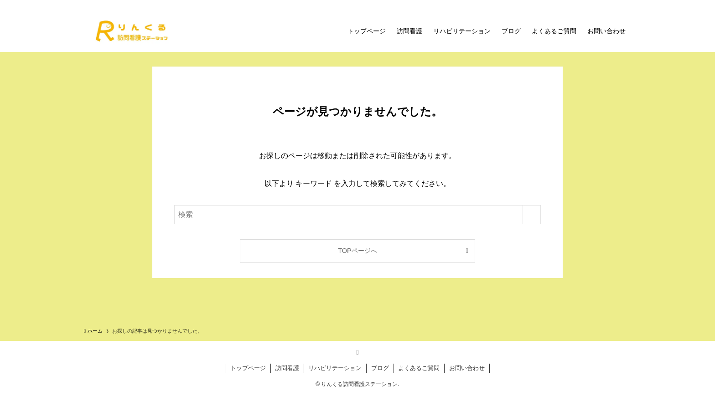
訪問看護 (287, 368)
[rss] (357, 352)
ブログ (380, 368)
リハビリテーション (335, 368)
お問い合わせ (467, 368)
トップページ (248, 368)
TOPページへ (357, 250)
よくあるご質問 (419, 368)
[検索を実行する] (532, 214)
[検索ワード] (357, 214)
